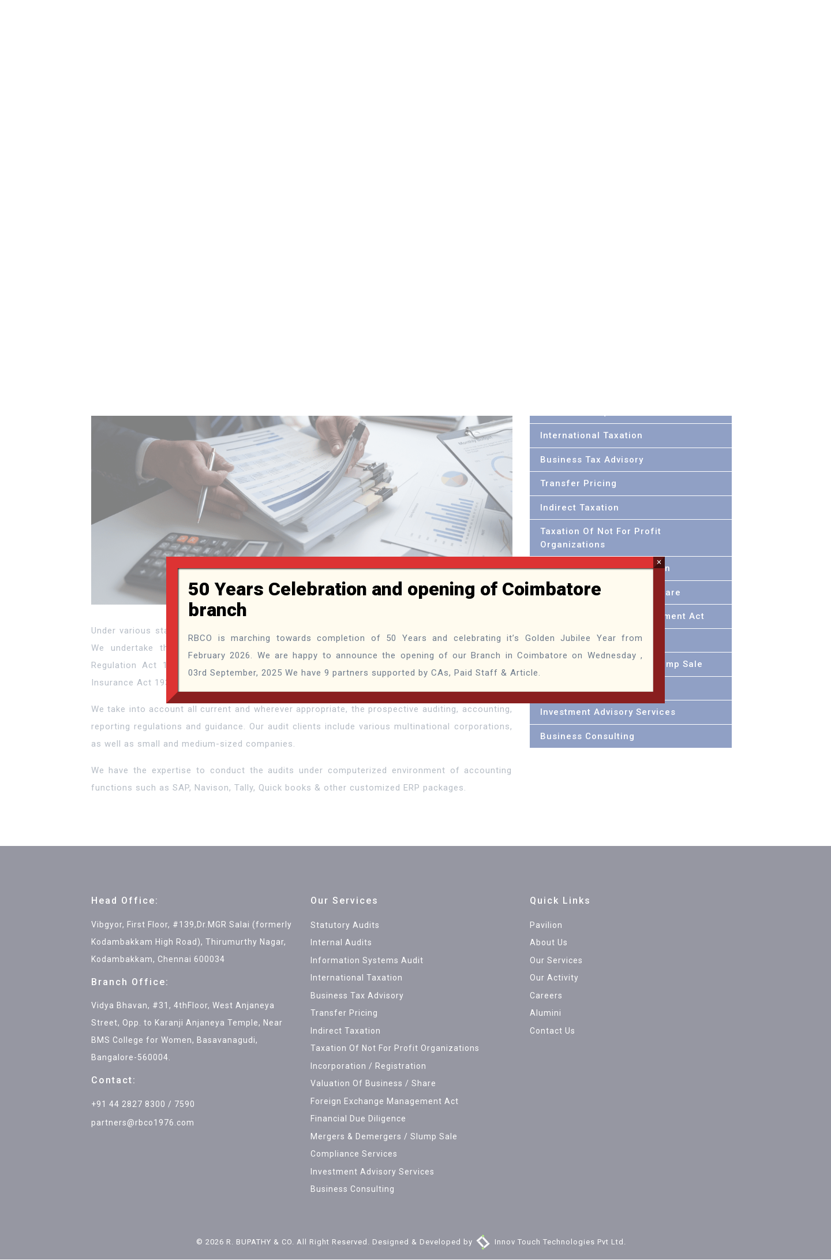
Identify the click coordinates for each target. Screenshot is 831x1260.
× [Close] (658, 562)
